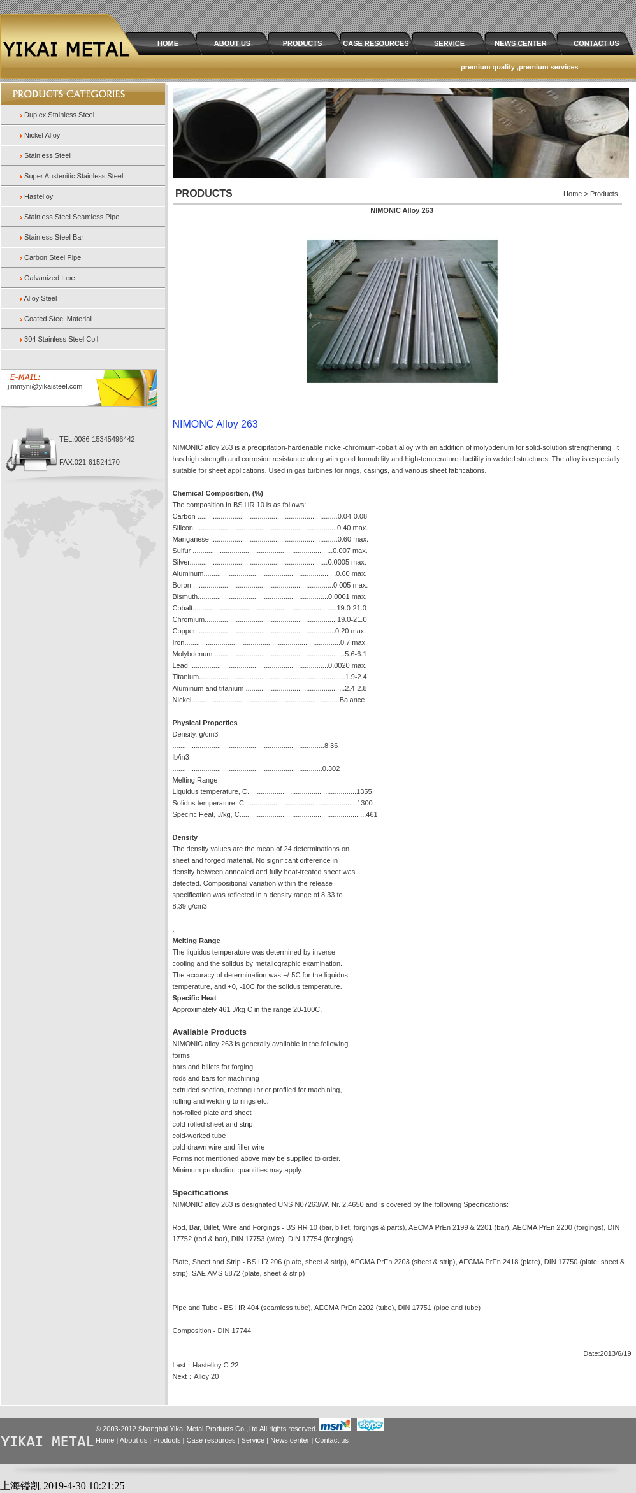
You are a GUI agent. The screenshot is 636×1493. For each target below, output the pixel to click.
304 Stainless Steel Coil (61, 339)
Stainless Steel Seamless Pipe (71, 216)
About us (133, 1440)
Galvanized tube (49, 278)
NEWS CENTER (520, 43)
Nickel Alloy (42, 135)
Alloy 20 (206, 1376)
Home (105, 1440)
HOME (167, 43)
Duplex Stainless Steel (59, 115)
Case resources (211, 1440)
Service (253, 1440)
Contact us (332, 1440)
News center (289, 1440)
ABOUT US (232, 43)
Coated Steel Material (58, 318)
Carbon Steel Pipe (52, 257)
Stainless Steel (47, 155)
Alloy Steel (40, 298)
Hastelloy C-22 (215, 1365)
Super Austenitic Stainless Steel (73, 176)
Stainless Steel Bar (53, 237)
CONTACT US (596, 43)
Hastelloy (38, 196)
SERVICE (449, 43)
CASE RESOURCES (375, 43)
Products (166, 1440)
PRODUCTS (302, 43)
